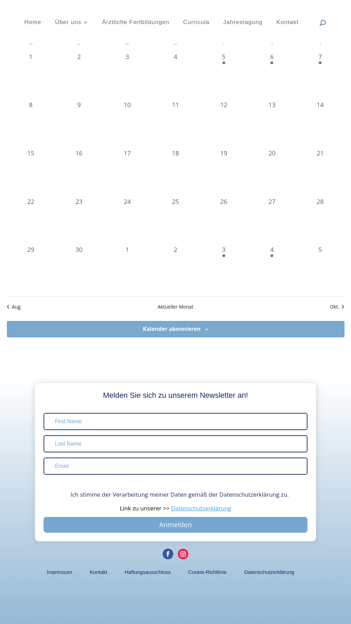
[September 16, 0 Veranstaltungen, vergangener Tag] (79, 173)
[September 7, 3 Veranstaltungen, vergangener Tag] (320, 76)
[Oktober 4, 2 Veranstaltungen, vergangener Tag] (272, 269)
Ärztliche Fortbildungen (135, 22)
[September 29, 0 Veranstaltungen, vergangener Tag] (31, 269)
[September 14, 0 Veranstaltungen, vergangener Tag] (320, 124)
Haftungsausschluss (148, 572)
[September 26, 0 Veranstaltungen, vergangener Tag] (223, 221)
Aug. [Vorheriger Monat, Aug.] (14, 306)
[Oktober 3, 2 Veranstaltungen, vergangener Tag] (223, 269)
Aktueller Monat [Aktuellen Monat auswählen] (175, 306)
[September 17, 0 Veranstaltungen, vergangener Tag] (127, 173)
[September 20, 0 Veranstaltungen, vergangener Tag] (272, 173)
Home (32, 22)
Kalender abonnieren (172, 329)
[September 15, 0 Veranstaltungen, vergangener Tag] (31, 173)
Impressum (59, 572)
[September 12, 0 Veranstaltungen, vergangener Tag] (223, 124)
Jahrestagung (243, 22)
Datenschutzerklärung (269, 572)
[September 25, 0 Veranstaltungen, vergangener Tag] (176, 221)
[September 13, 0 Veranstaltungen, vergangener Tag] (272, 124)
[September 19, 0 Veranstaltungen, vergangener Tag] (223, 173)
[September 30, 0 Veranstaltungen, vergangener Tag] (79, 269)
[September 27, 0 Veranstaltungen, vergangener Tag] (272, 221)
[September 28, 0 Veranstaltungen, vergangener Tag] (320, 221)
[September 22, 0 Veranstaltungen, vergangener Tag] (31, 221)
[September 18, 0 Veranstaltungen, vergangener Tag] (176, 173)
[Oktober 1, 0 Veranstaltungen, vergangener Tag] (127, 269)
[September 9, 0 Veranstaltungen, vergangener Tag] (79, 124)
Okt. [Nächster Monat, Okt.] (337, 306)
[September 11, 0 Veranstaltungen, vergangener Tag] (176, 124)
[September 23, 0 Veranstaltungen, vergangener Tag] (79, 221)
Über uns (68, 22)
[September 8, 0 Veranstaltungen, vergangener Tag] (31, 124)
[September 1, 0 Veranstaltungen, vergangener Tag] (31, 76)
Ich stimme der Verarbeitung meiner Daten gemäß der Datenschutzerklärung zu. (175, 494)
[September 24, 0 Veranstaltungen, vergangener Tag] (127, 221)
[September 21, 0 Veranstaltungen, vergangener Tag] (320, 173)
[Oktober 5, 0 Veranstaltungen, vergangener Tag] (320, 269)
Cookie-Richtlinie (207, 572)
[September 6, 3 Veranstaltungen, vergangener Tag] (272, 76)
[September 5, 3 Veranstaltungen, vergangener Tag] (223, 76)
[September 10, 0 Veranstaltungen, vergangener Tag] (127, 124)
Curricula (196, 22)
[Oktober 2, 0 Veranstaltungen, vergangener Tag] (176, 269)
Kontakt (287, 22)
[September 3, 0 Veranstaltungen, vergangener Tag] (127, 76)
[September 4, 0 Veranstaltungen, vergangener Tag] (176, 76)
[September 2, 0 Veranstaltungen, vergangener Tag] (79, 76)
